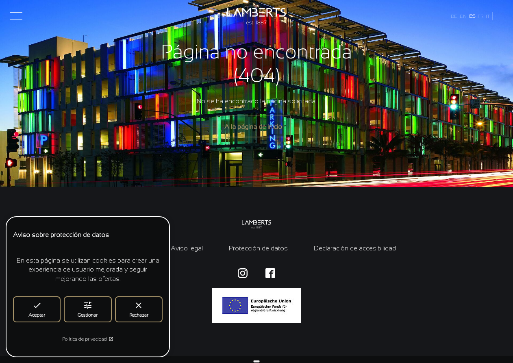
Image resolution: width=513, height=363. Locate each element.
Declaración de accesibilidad (355, 248)
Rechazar (138, 309)
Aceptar (36, 309)
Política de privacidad (87, 339)
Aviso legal (187, 248)
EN (463, 16)
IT (488, 16)
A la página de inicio (253, 126)
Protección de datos (258, 248)
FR (480, 16)
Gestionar (88, 309)
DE (454, 16)
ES (472, 16)
